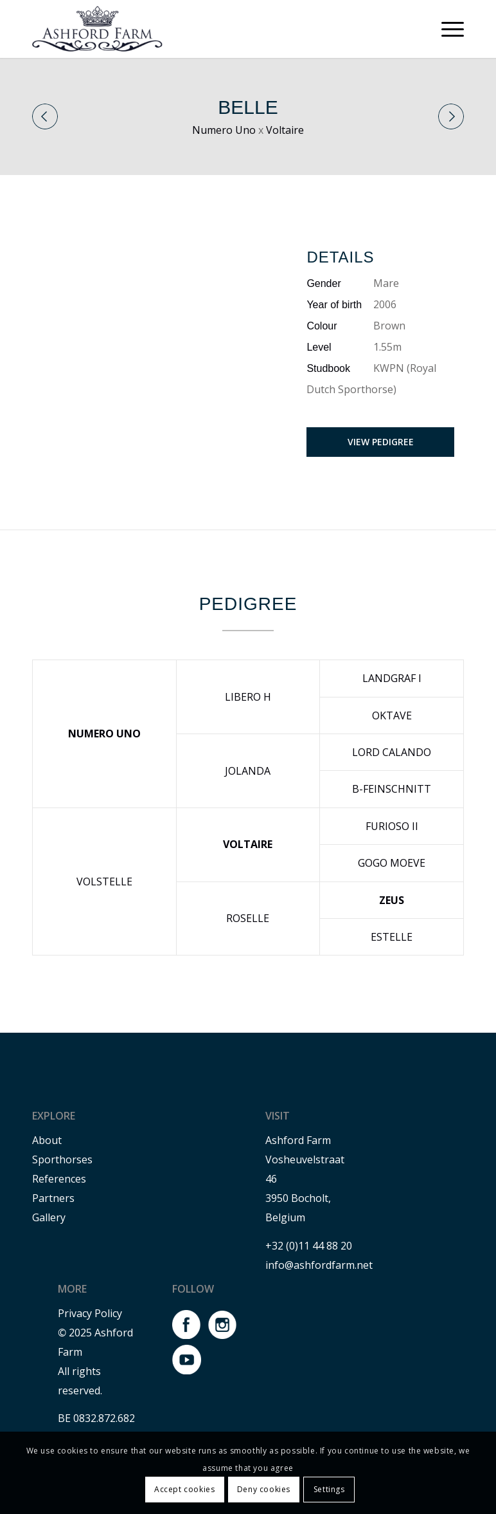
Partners (53, 1198)
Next (451, 116)
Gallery (49, 1217)
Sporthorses (62, 1159)
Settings (329, 1489)
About (47, 1140)
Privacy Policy (90, 1313)
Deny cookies (263, 1489)
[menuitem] (446, 29)
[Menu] (446, 29)
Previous (45, 116)
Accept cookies (184, 1489)
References (59, 1179)
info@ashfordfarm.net (319, 1265)
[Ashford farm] (97, 29)
